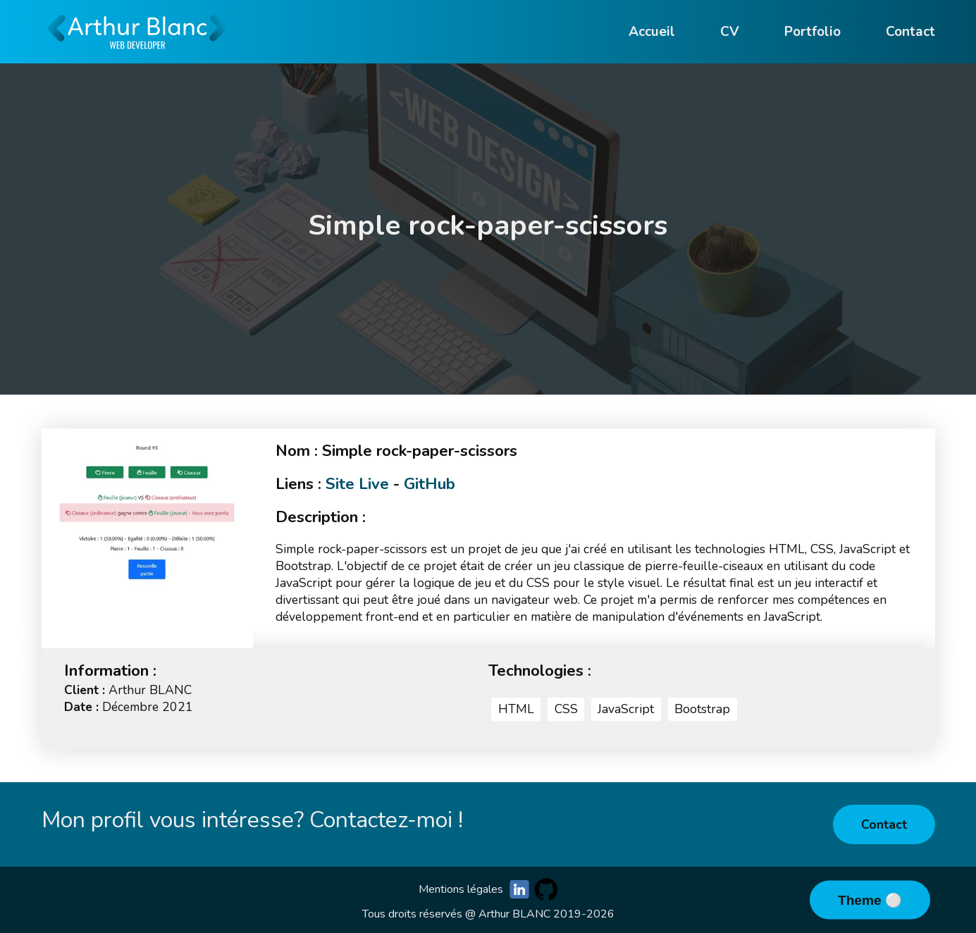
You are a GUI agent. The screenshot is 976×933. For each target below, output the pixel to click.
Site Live (357, 484)
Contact (884, 824)
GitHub (429, 484)
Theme (861, 900)
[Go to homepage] (137, 56)
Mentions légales (461, 889)
